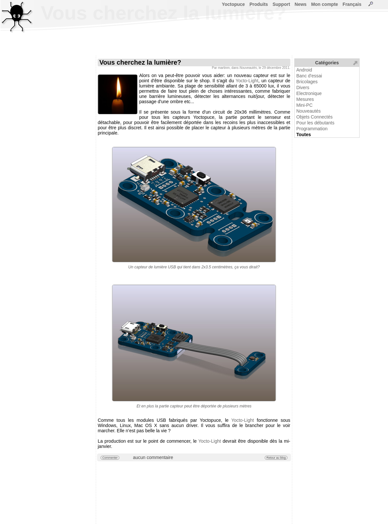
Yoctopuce (233, 4)
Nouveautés (308, 111)
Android (304, 69)
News (301, 4)
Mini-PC (304, 105)
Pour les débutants (315, 122)
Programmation (312, 128)
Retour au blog (276, 457)
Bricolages (307, 81)
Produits (258, 4)
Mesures (305, 99)
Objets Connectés (314, 116)
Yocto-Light (247, 80)
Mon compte (324, 4)
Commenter (110, 457)
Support (281, 4)
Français (352, 4)
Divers (302, 87)
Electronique (309, 93)
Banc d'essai (309, 75)
